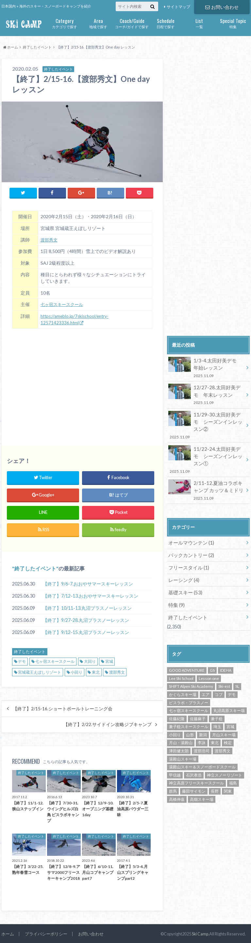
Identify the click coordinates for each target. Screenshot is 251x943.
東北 (96, 671)
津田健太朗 (179, 730)
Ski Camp (199, 932)
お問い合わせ (222, 7)
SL (237, 666)
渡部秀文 (50, 238)
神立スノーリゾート (224, 755)
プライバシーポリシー (46, 932)
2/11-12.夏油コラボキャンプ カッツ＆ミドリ (206, 473)
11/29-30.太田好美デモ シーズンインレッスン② (207, 420)
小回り (76, 671)
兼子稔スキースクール (188, 706)
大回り (90, 660)
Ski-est (224, 666)
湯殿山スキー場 (182, 739)
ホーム (7, 932)
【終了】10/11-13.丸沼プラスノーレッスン (87, 607)
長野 (215, 771)
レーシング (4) (182, 561)
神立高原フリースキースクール (196, 763)
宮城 (109, 660)
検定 (228, 723)
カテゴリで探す (64, 23)
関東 (228, 771)
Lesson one (209, 658)
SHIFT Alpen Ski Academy (191, 666)
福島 (233, 763)
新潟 (203, 714)
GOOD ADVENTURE (187, 650)
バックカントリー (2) (189, 537)
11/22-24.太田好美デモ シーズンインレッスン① (207, 446)
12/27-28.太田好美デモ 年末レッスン (207, 393)
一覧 (199, 23)
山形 (190, 714)
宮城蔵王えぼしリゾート (39, 671)
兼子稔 (217, 698)
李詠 (202, 723)
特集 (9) (176, 585)
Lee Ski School (181, 658)
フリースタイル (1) (187, 549)
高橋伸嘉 (177, 779)
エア (205, 674)
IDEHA (225, 650)
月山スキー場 (224, 714)
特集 (233, 23)
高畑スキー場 (201, 779)
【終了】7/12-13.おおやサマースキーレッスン (90, 595)
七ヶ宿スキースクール (63, 303)
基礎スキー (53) (184, 573)
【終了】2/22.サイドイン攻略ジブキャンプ (107, 723)
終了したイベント (35, 567)
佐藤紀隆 (177, 698)
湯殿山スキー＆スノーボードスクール (202, 747)
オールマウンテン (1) (189, 525)
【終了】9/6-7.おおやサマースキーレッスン (88, 583)
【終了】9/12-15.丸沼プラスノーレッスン (86, 631)
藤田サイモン (194, 771)
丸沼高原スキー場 (229, 690)
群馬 (173, 771)
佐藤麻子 (198, 698)
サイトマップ (178, 6)
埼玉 (217, 706)
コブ (219, 674)
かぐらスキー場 (182, 674)
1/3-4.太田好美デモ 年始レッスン (206, 367)
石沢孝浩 (194, 755)
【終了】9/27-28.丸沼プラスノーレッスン (86, 619)
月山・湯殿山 (180, 723)
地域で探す (98, 23)
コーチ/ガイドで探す (132, 23)
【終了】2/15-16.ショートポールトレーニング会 (62, 707)
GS (212, 650)
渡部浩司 (201, 730)
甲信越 (175, 755)
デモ (22, 660)
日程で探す (165, 23)
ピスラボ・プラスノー (188, 682)
